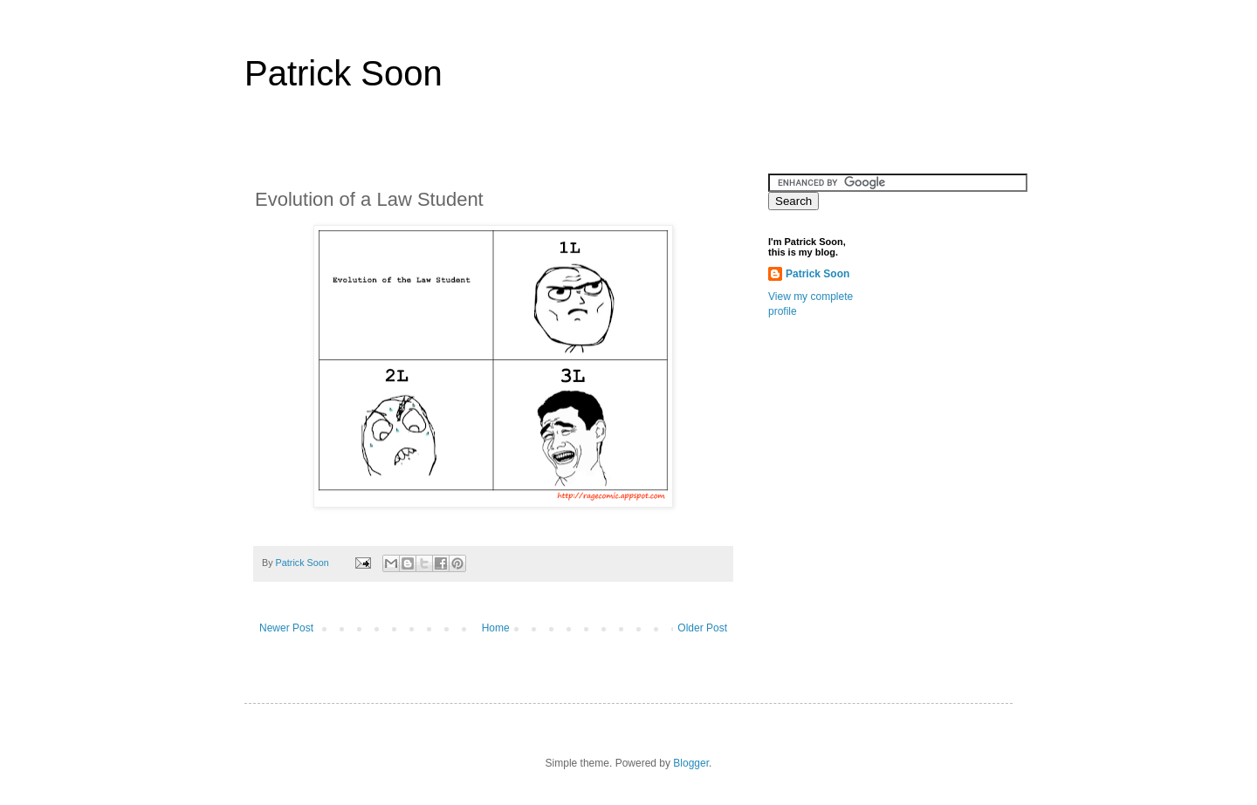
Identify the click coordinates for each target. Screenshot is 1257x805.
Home (496, 628)
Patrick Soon (343, 73)
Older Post (702, 628)
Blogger (691, 763)
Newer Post (286, 628)
